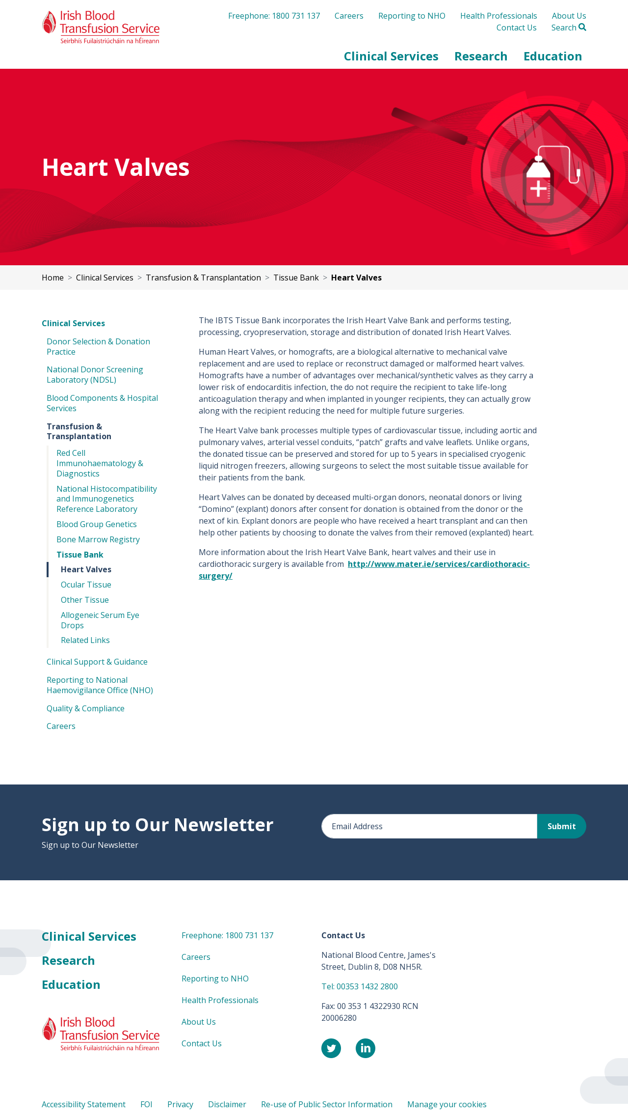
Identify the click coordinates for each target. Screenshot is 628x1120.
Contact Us (517, 27)
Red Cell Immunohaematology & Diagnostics (99, 463)
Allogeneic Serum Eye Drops (100, 620)
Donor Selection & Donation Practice (98, 346)
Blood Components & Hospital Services (102, 403)
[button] (391, 56)
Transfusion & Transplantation (79, 431)
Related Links (85, 640)
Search (568, 27)
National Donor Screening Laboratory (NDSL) (95, 374)
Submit (562, 826)
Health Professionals (498, 15)
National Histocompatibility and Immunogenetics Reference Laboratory (106, 499)
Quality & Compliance (86, 708)
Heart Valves (86, 569)
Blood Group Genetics (96, 524)
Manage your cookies (447, 1104)
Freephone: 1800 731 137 (274, 15)
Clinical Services (73, 323)
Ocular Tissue (86, 584)
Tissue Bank (80, 554)
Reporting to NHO (411, 15)
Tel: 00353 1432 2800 (359, 986)
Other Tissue (85, 599)
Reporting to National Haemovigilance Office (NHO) (100, 685)
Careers (349, 15)
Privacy (180, 1104)
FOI (146, 1104)
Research (68, 960)
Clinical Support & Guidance (97, 661)
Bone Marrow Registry (98, 539)
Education (71, 984)
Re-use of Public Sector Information (326, 1104)
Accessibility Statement (84, 1104)
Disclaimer (227, 1104)
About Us (569, 15)
